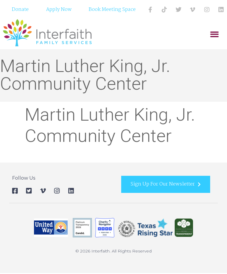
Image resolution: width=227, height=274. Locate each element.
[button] (214, 35)
